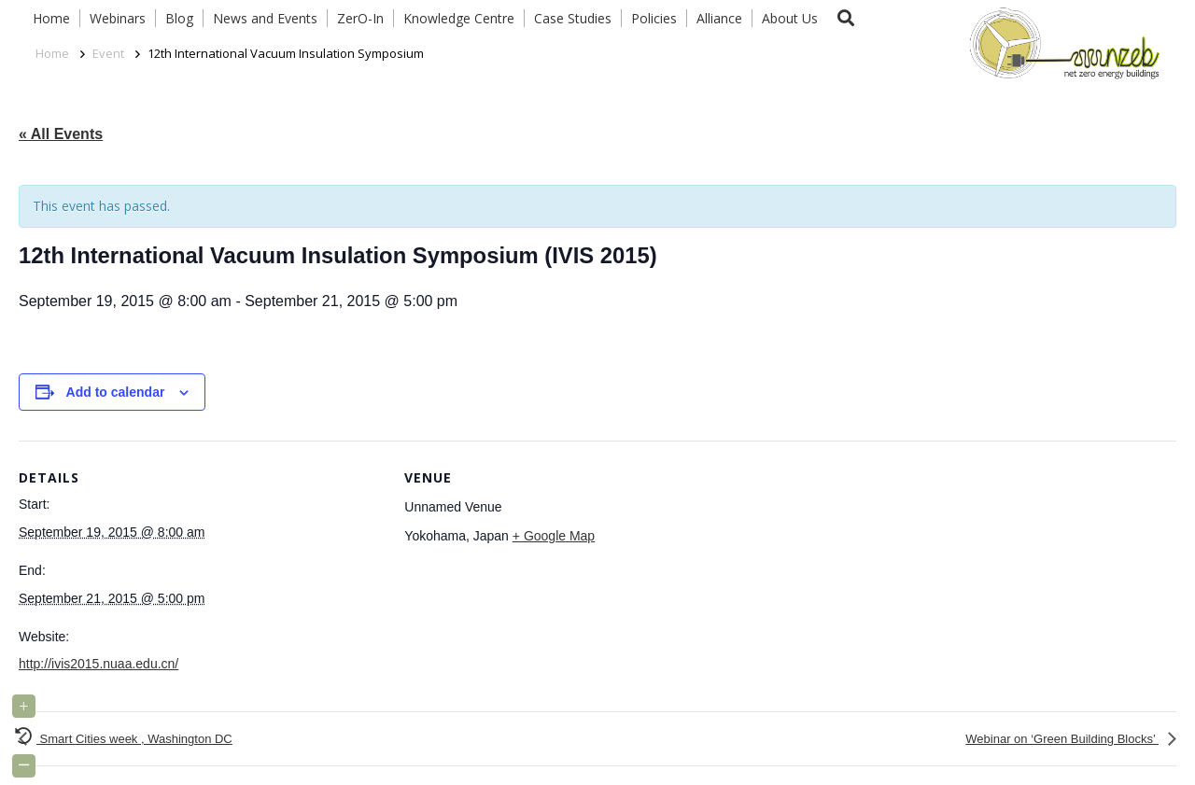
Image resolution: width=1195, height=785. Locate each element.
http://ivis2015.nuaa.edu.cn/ (98, 663)
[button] (846, 18)
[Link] (1060, 42)
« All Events (61, 134)
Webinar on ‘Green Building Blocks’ (1062, 739)
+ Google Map (554, 535)
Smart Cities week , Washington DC (134, 739)
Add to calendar (115, 392)
